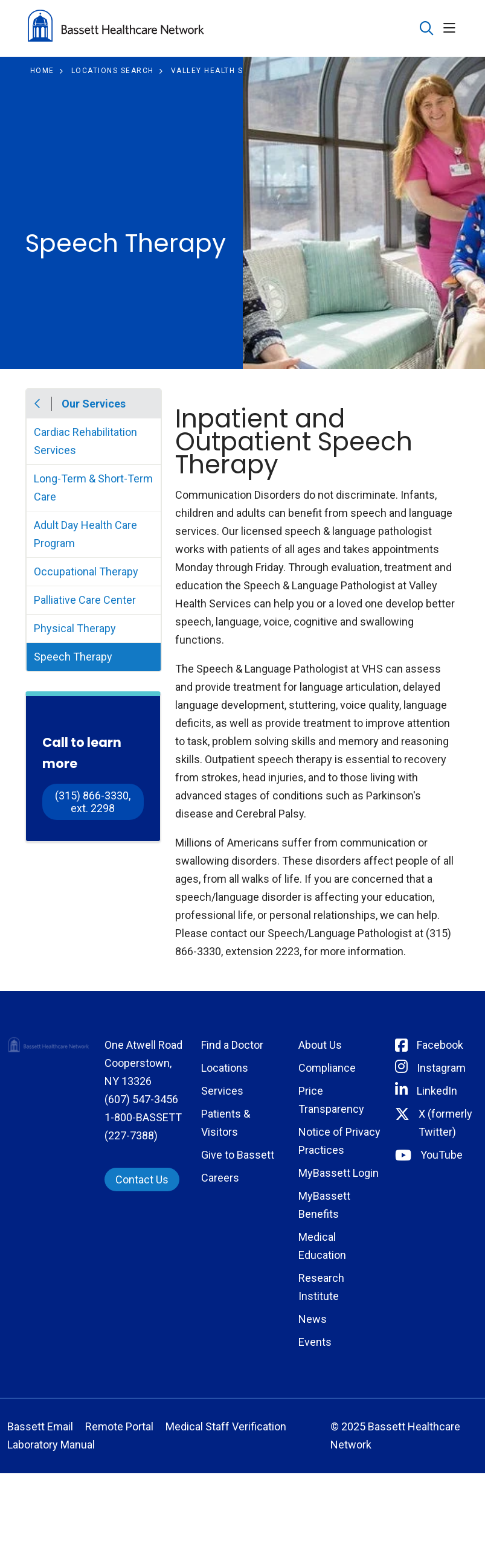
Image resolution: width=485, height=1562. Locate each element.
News (312, 1319)
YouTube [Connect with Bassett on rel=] (441, 1154)
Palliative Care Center (85, 600)
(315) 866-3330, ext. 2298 (94, 802)
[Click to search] (427, 29)
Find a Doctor (232, 1045)
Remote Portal (119, 1426)
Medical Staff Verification (225, 1426)
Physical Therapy (75, 628)
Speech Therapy (73, 656)
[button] (451, 29)
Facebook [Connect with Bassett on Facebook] (440, 1045)
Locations (224, 1067)
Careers (220, 1177)
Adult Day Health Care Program (85, 534)
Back (38, 404)
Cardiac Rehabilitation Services (85, 441)
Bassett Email (40, 1426)
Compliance (327, 1067)
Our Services (94, 403)
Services (222, 1090)
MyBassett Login (338, 1173)
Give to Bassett (237, 1154)
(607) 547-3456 (141, 1099)
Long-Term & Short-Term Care (93, 487)
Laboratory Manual (51, 1444)
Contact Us (142, 1179)
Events (315, 1342)
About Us (320, 1045)
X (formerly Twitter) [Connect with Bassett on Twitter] (445, 1122)
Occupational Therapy (86, 571)
